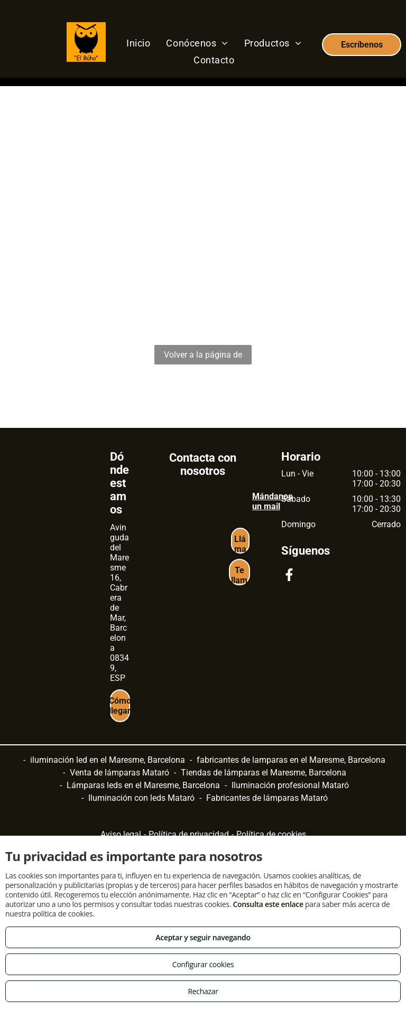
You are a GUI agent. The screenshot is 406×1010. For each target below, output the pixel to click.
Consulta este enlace (268, 904)
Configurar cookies (203, 964)
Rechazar (203, 991)
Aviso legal (120, 834)
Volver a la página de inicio (203, 357)
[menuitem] (138, 42)
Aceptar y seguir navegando (202, 937)
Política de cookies (271, 834)
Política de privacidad (189, 834)
